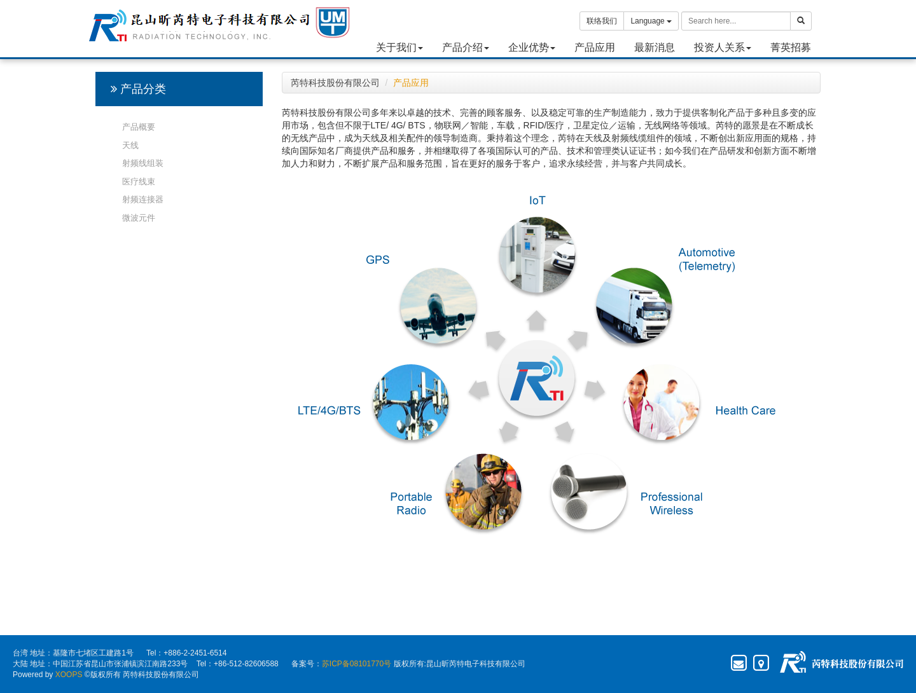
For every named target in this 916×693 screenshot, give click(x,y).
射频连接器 (142, 199)
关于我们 (399, 47)
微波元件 (138, 218)
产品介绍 (465, 47)
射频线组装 (142, 163)
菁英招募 (790, 47)
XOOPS (69, 674)
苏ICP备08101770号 (356, 663)
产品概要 (138, 127)
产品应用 (594, 47)
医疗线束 (138, 181)
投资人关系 (722, 47)
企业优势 (531, 47)
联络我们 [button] (601, 21)
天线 (130, 145)
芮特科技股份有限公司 (335, 83)
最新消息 (654, 47)
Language (651, 21)
